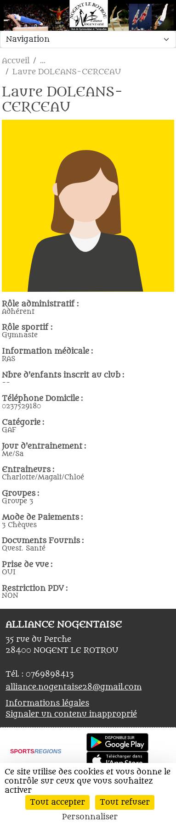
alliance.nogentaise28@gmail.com (74, 687)
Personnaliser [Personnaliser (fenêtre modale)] (90, 817)
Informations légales (47, 703)
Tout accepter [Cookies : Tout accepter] (57, 802)
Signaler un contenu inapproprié (71, 714)
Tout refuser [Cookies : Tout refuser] (125, 802)
